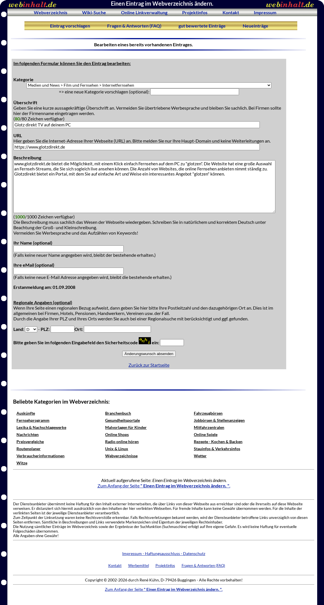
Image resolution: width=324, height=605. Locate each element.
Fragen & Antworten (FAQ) (134, 25)
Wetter (200, 455)
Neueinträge (255, 25)
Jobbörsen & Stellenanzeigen (219, 420)
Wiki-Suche (94, 12)
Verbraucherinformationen (40, 455)
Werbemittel (138, 565)
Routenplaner (28, 448)
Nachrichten (27, 434)
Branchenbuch (118, 413)
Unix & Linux (116, 448)
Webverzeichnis (50, 12)
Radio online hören (122, 441)
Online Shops (117, 434)
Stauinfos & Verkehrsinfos (217, 448)
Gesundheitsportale (122, 420)
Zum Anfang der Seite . (163, 485)
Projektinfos (194, 12)
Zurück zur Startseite (148, 365)
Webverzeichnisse (121, 455)
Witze (21, 462)
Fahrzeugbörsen (208, 413)
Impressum (265, 12)
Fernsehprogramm (32, 420)
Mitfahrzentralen (209, 427)
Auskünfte (25, 413)
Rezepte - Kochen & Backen (218, 441)
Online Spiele (205, 434)
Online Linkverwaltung (144, 12)
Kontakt (231, 12)
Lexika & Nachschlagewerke (41, 427)
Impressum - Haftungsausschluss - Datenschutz (163, 553)
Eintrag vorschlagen (70, 25)
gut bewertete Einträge (202, 25)
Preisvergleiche (30, 441)
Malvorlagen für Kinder (126, 427)
